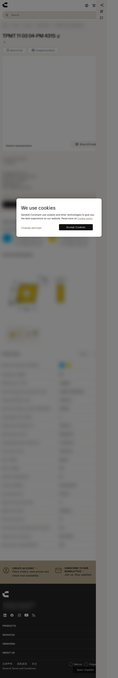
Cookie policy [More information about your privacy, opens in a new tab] (85, 218)
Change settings (31, 227)
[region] (59, 217)
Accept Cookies (75, 227)
